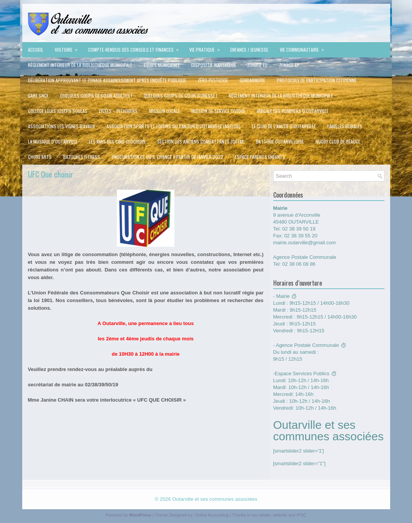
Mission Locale (164, 111)
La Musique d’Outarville (52, 141)
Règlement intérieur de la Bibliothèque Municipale (80, 65)
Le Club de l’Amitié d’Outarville (284, 126)
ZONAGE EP (289, 65)
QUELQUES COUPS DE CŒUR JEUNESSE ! (180, 95)
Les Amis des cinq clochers (117, 141)
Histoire (68, 47)
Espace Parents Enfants (260, 157)
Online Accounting (212, 515)
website (280, 515)
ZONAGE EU (257, 65)
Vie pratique (207, 47)
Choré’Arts (40, 157)
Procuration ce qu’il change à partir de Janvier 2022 (167, 157)
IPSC (302, 515)
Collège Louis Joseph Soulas (57, 111)
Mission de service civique (218, 111)
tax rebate (261, 515)
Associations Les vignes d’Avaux (61, 126)
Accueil (35, 49)
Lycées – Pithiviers (118, 111)
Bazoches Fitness (81, 157)
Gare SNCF (38, 95)
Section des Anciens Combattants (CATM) (201, 141)
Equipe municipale (162, 65)
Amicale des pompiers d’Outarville (292, 111)
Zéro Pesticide (213, 80)
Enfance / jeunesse (249, 49)
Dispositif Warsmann (213, 65)
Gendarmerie (252, 80)
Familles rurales (344, 126)
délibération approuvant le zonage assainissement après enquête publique (107, 80)
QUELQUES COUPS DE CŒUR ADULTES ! (96, 95)
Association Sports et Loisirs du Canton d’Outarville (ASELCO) (173, 126)
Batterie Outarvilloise (280, 141)
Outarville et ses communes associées (214, 499)
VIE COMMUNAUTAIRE (304, 47)
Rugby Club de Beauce (337, 141)
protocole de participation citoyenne (316, 80)
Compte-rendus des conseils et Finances (136, 47)
